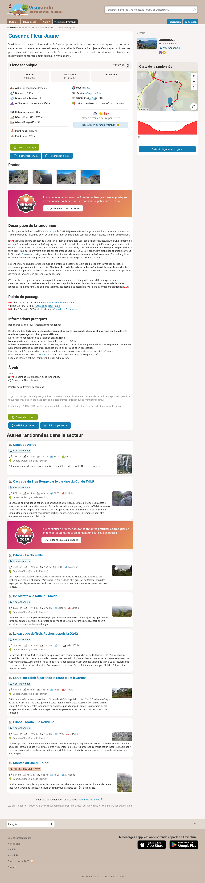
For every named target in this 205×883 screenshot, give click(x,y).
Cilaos (93, 97)
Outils (13, 21)
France (86, 87)
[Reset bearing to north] (194, 87)
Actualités (13, 855)
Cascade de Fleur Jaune (62, 302)
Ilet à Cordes (45, 231)
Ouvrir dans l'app (25, 147)
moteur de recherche (90, 799)
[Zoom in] (194, 76)
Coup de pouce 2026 (21, 861)
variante (41, 354)
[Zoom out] (194, 81)
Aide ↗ (46, 21)
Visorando (11, 27)
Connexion (191, 21)
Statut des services (92, 876)
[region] (167, 91)
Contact (12, 867)
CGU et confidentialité (19, 837)
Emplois (12, 849)
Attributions (142, 109)
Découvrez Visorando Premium (100, 124)
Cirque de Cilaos (94, 93)
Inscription (175, 21)
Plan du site (14, 843)
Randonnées (30, 21)
